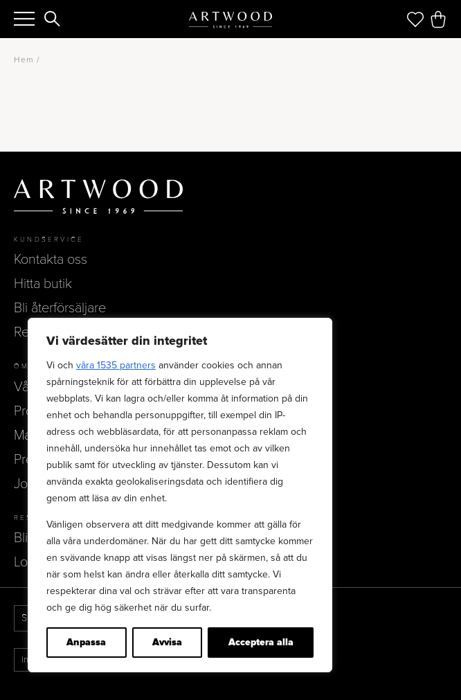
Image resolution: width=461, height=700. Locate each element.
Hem (24, 60)
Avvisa (167, 642)
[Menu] (24, 18)
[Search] (52, 20)
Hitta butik (43, 284)
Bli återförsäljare (60, 308)
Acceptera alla (260, 642)
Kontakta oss (50, 259)
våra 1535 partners (116, 365)
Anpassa (86, 642)
